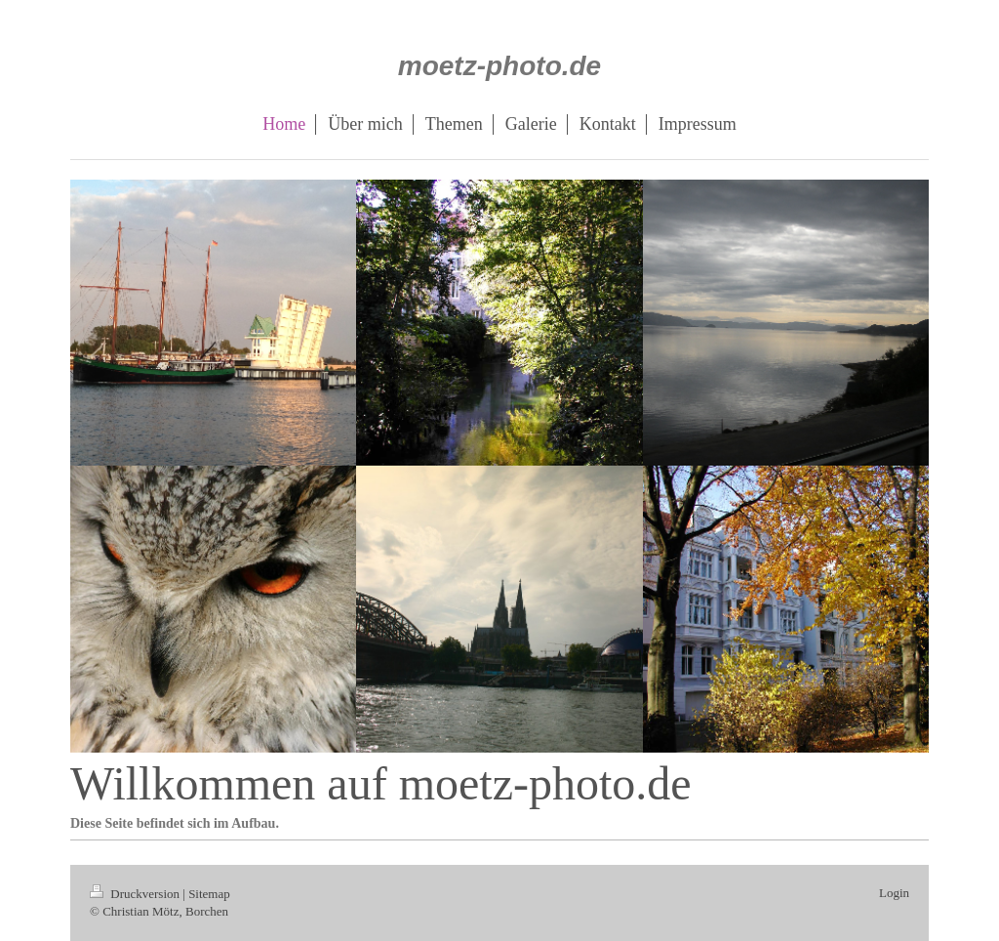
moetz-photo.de (499, 66)
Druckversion (136, 893)
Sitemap (209, 893)
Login (894, 892)
